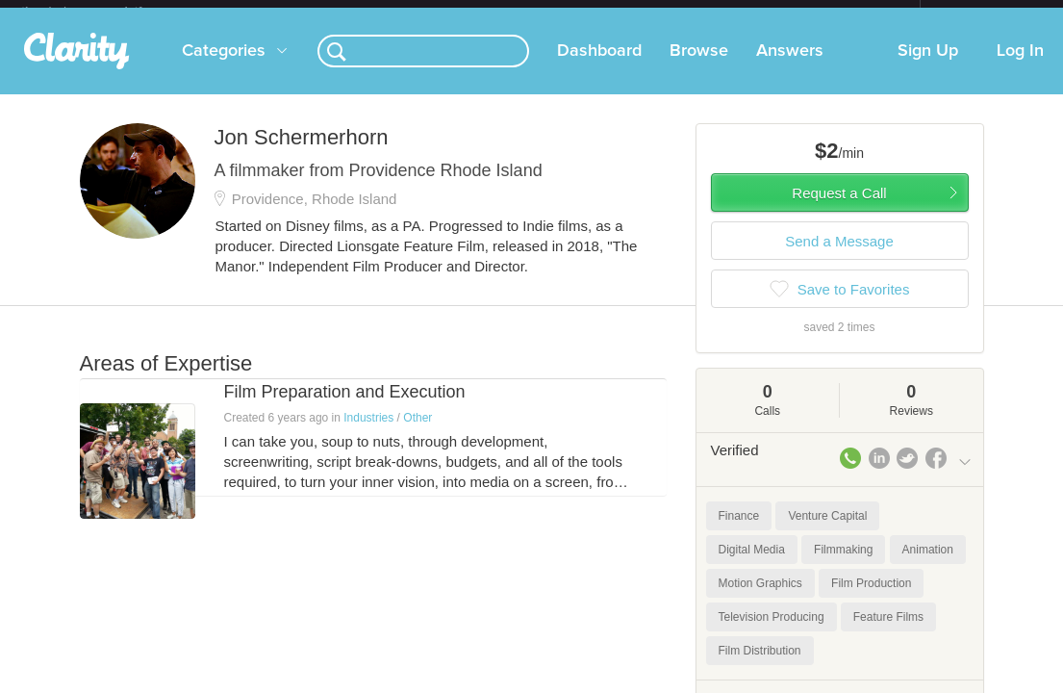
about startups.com (988, 12)
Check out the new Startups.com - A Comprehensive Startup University (710, 12)
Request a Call (839, 208)
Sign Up (928, 66)
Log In (1020, 66)
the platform (102, 11)
